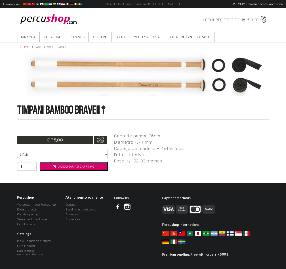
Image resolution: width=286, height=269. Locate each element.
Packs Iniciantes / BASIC (190, 37)
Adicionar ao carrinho (74, 166)
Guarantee (72, 219)
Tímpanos (77, 37)
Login (208, 20)
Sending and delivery (80, 209)
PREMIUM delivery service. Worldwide (258, 4)
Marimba (28, 37)
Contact (71, 204)
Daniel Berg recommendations (30, 252)
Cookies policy (27, 214)
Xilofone (100, 37)
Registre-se (227, 20)
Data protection (28, 209)
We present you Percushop (36, 204)
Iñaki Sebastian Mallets (34, 241)
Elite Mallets (26, 246)
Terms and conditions (32, 219)
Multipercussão (148, 37)
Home (24, 46)
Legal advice (26, 224)
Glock (121, 37)
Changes (71, 214)
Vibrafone (52, 37)
